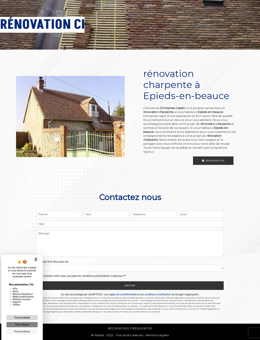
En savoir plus (213, 160)
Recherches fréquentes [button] (130, 328)
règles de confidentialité (123, 294)
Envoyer (130, 285)
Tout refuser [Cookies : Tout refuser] (22, 324)
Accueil (91, 6)
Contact (168, 6)
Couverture (110, 6)
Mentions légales (157, 335)
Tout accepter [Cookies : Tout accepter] (22, 317)
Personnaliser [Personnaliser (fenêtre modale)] (22, 331)
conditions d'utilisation (157, 294)
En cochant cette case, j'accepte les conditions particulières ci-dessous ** (83, 275)
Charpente (131, 6)
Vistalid (99, 335)
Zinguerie (150, 6)
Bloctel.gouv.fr (95, 312)
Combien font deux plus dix (52, 261)
